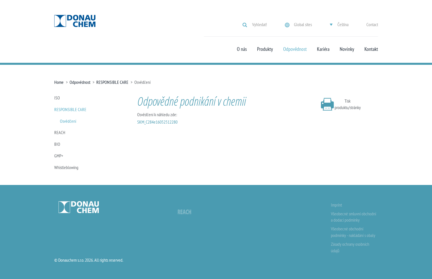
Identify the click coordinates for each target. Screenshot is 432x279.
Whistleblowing (66, 167)
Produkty (265, 49)
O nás (242, 49)
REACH (59, 132)
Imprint (336, 205)
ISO (57, 98)
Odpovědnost (295, 49)
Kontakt (371, 49)
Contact (372, 24)
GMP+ (58, 156)
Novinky (347, 49)
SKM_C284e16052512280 (157, 122)
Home (59, 82)
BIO (57, 144)
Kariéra (323, 49)
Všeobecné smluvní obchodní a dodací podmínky (353, 217)
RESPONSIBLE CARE (112, 82)
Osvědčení (68, 121)
